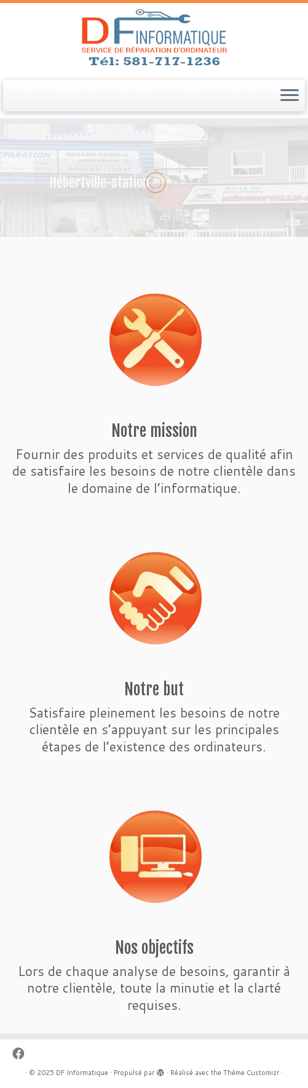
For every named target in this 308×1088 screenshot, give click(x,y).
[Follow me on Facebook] (22, 1053)
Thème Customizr (251, 1073)
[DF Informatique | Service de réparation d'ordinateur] (154, 40)
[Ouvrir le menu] (289, 96)
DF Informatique (82, 1073)
